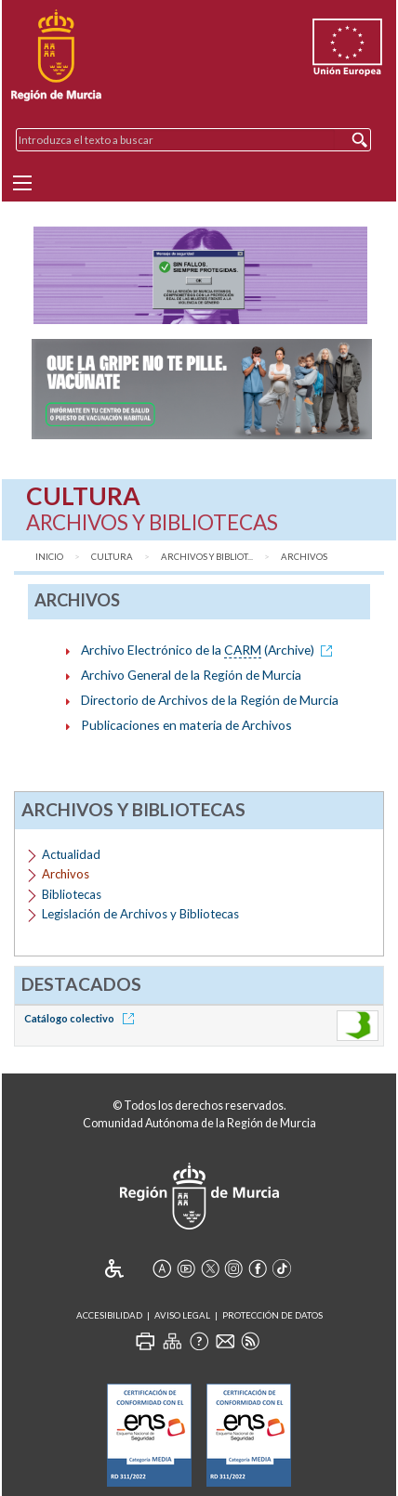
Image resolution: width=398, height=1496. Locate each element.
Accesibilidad (109, 1315)
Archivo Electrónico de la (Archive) (209, 649)
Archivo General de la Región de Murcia (191, 675)
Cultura (112, 557)
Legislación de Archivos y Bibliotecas (140, 913)
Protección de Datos (272, 1315)
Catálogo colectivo (82, 1018)
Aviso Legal (182, 1315)
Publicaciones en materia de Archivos (186, 725)
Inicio (49, 557)
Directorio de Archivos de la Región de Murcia (209, 700)
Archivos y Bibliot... (207, 557)
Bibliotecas (71, 894)
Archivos (304, 557)
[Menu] (22, 183)
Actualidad (71, 854)
